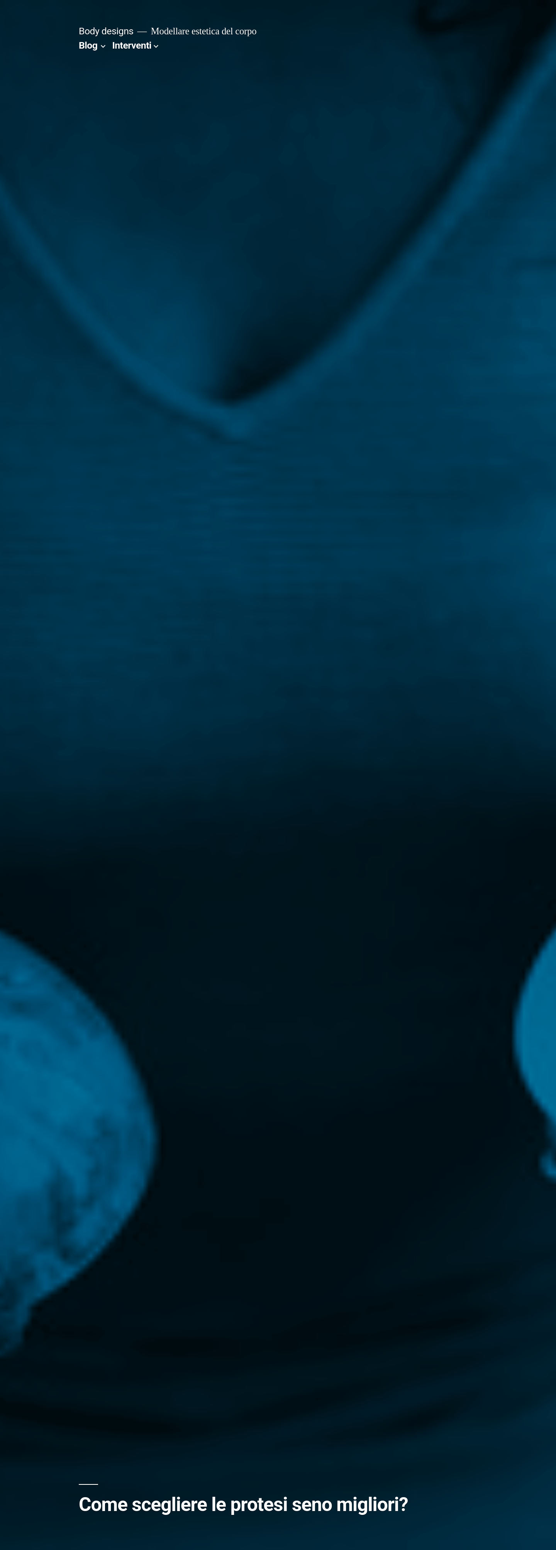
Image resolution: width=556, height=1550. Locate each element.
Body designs (106, 31)
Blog (88, 45)
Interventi (131, 45)
